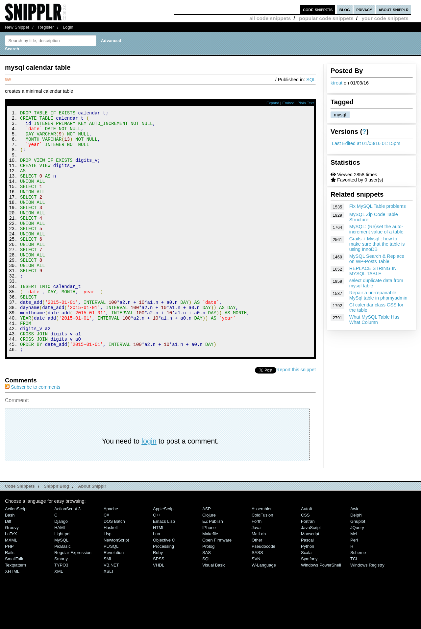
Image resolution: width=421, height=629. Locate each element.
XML (58, 616)
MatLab (259, 579)
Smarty (61, 604)
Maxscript (310, 579)
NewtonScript (116, 585)
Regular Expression (72, 597)
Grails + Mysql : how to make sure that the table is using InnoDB (377, 244)
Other (257, 585)
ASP (206, 554)
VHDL (158, 610)
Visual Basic (213, 610)
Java (256, 572)
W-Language (264, 610)
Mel (353, 579)
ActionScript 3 (67, 554)
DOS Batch (114, 566)
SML (108, 604)
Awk (354, 554)
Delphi (356, 560)
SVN (256, 604)
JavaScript (311, 572)
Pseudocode (263, 591)
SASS (257, 597)
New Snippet (17, 27)
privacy (364, 9)
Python (307, 591)
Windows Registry (367, 610)
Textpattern (15, 610)
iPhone (209, 572)
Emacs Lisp (164, 566)
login (149, 486)
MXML (11, 585)
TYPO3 (61, 610)
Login (68, 27)
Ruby (158, 597)
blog (344, 9)
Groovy (12, 572)
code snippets (318, 9)
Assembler (262, 554)
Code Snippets (20, 531)
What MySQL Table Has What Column (374, 319)
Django (61, 566)
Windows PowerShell (321, 610)
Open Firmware (217, 585)
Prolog (208, 591)
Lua (156, 579)
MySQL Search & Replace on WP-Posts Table (376, 259)
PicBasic (62, 591)
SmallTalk (14, 604)
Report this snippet (296, 415)
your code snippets (385, 18)
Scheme (358, 597)
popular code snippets (326, 18)
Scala (306, 597)
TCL (354, 604)
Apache (111, 554)
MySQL (61, 585)
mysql (340, 114)
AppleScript (164, 554)
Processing (163, 591)
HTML (158, 572)
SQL (311, 79)
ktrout (336, 82)
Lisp (107, 579)
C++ (157, 560)
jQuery (357, 572)
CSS (305, 560)
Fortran (308, 566)
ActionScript (16, 554)
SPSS (158, 604)
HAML (60, 572)
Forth (256, 566)
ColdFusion (262, 560)
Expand (272, 103)
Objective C (164, 585)
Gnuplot (357, 566)
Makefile (210, 579)
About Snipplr (92, 531)
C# (106, 560)
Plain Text (305, 103)
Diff (8, 566)
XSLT (109, 616)
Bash (10, 560)
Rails (9, 597)
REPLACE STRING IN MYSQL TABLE (373, 271)
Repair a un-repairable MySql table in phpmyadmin (378, 295)
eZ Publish (212, 566)
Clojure (209, 560)
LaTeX (11, 579)
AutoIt (306, 554)
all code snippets (270, 18)
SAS (206, 597)
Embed (288, 103)
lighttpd (61, 579)
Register (46, 27)
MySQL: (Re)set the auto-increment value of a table (376, 229)
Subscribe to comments (32, 432)
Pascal (307, 585)
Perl (354, 585)
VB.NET (111, 610)
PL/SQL (111, 591)
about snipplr (394, 9)
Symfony (309, 604)
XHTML (12, 616)
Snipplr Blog (56, 531)
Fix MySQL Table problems (377, 206)
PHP (9, 591)
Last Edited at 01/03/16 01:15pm (366, 143)
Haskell (110, 572)
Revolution (114, 597)
